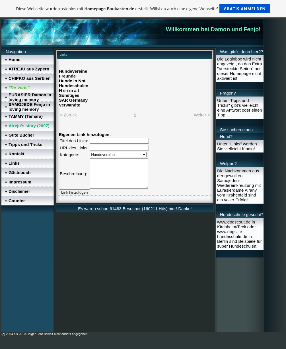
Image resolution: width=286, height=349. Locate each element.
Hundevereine (73, 71)
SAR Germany (73, 100)
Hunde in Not (72, 80)
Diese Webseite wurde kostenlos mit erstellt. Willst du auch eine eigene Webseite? (143, 8)
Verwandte (69, 105)
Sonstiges (69, 95)
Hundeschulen (73, 85)
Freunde (67, 76)
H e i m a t (69, 90)
